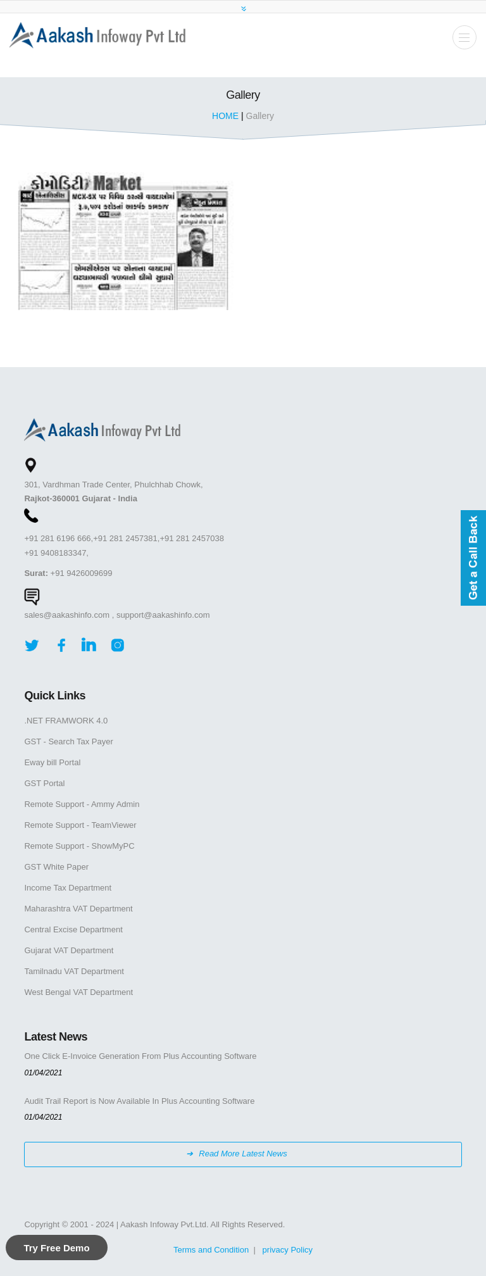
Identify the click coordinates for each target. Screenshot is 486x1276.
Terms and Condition (211, 1249)
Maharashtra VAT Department (78, 908)
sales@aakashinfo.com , (69, 615)
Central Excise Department (73, 929)
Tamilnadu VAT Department (74, 971)
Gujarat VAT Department (68, 950)
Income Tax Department (67, 887)
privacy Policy (288, 1249)
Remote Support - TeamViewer (80, 825)
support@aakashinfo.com (163, 615)
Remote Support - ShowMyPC (79, 846)
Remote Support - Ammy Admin (81, 804)
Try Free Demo (56, 1247)
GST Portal (44, 783)
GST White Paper (56, 867)
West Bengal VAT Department (78, 992)
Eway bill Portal (52, 762)
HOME (226, 116)
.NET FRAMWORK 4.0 (66, 720)
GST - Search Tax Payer (68, 741)
